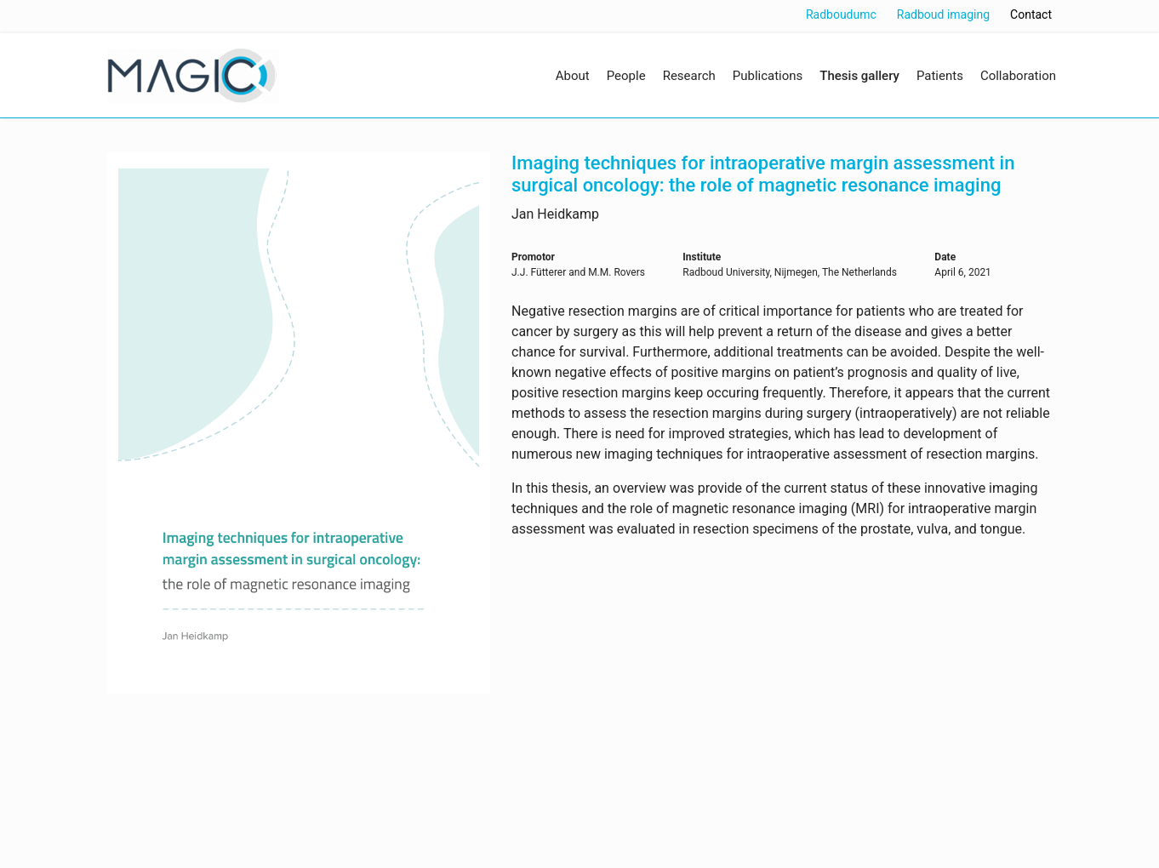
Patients (939, 75)
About (573, 75)
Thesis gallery (859, 75)
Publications (768, 75)
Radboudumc (841, 14)
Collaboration (1018, 75)
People (626, 75)
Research (689, 75)
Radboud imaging (943, 14)
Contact (1031, 14)
